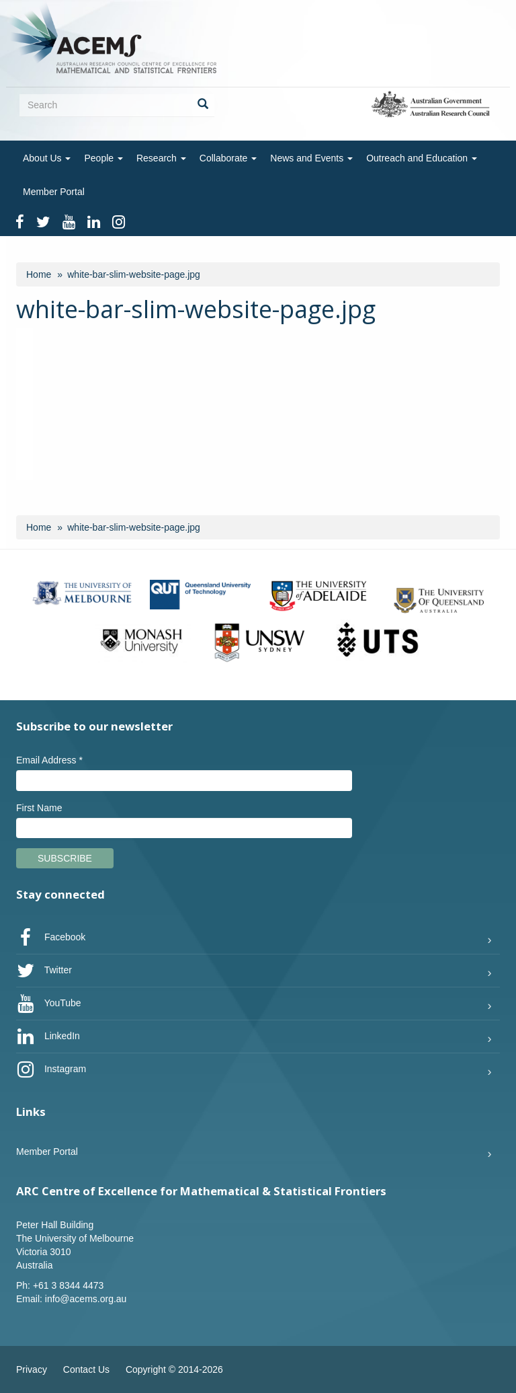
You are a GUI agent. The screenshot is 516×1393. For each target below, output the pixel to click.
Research (161, 158)
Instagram (51, 1069)
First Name (39, 807)
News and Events (311, 158)
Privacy (31, 1369)
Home (38, 274)
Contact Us (86, 1369)
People (103, 158)
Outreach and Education (421, 158)
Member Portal (54, 191)
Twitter (44, 970)
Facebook (50, 937)
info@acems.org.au (86, 1298)
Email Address (49, 760)
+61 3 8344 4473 (68, 1285)
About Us (47, 158)
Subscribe (65, 858)
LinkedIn (48, 1036)
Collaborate (228, 158)
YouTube (48, 1003)
